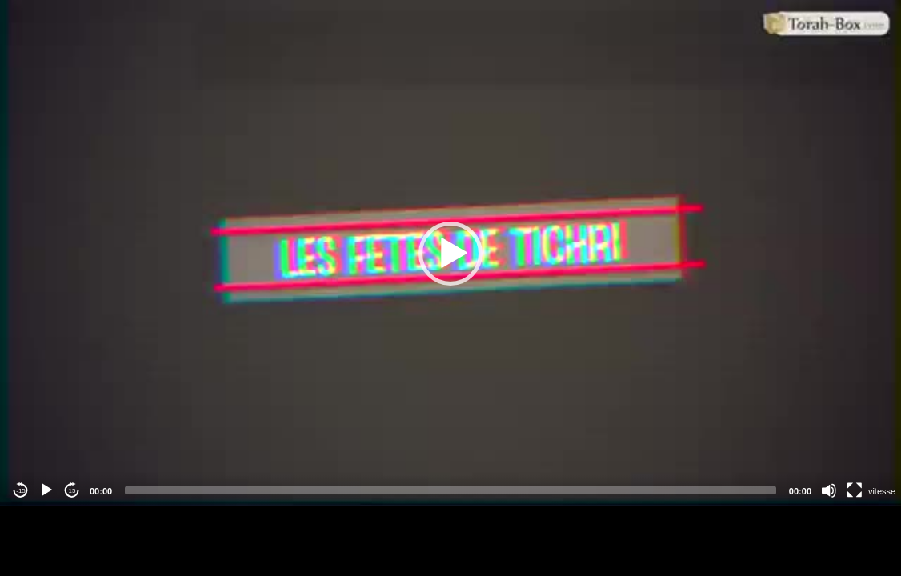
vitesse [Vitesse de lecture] (881, 491)
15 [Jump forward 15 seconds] (72, 490)
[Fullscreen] (855, 490)
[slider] (450, 490)
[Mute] (829, 490)
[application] (450, 253)
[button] (450, 254)
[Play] (46, 490)
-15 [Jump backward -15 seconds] (21, 490)
